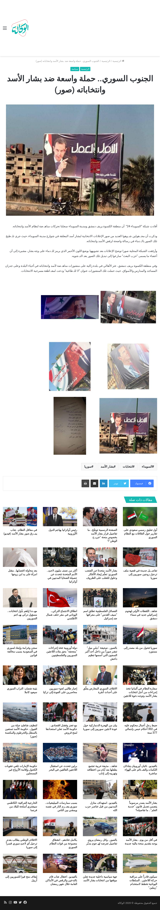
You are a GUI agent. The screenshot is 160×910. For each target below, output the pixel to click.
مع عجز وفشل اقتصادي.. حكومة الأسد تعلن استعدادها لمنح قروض (61, 729)
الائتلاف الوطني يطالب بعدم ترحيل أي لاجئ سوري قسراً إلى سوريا (21, 843)
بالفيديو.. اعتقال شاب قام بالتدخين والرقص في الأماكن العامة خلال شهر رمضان (61, 880)
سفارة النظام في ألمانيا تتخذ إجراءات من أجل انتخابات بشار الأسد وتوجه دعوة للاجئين (140, 692)
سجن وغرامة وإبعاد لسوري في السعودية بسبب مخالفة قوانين (22, 651)
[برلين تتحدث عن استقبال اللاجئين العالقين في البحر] (60, 752)
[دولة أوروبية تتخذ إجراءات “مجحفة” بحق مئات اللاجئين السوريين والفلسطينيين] (60, 634)
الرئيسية (118, 61)
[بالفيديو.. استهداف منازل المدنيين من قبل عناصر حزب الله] (100, 789)
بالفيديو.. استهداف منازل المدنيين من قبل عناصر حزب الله (101, 806)
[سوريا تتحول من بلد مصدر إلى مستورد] (140, 634)
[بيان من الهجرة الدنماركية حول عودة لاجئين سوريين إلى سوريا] (100, 712)
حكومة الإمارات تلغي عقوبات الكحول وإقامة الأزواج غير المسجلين (21, 769)
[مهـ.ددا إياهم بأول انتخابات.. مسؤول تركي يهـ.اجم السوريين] (20, 597)
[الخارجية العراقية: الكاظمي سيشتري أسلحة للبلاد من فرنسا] (20, 789)
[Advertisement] (93, 29)
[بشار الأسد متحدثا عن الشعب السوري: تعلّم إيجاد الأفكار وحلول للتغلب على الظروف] (100, 557)
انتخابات (128, 466)
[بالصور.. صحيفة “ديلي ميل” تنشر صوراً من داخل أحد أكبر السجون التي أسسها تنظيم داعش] (100, 634)
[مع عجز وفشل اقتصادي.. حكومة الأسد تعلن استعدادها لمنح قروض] (60, 712)
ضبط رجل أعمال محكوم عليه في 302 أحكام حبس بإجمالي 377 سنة (140, 729)
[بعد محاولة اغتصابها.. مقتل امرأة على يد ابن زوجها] (20, 557)
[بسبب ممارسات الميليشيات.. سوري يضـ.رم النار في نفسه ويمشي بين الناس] (60, 789)
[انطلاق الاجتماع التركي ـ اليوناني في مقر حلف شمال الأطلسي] (60, 597)
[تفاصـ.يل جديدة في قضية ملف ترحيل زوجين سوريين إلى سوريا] (140, 557)
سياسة (75, 69)
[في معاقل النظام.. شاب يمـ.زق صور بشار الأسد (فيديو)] (20, 516)
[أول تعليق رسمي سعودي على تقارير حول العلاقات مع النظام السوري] (140, 516)
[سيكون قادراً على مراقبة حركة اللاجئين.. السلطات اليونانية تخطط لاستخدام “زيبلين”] (140, 863)
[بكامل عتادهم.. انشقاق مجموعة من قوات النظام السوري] (60, 826)
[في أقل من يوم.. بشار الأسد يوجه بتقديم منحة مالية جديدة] (140, 826)
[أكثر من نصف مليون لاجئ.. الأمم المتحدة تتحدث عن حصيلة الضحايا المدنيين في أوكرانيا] (60, 557)
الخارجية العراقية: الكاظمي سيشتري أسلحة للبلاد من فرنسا (22, 806)
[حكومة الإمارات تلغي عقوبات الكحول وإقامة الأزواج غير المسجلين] (20, 752)
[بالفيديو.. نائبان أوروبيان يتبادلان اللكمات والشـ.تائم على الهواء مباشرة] (140, 752)
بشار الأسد (107, 466)
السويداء (147, 466)
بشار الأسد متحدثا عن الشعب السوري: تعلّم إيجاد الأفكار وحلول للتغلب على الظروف (101, 574)
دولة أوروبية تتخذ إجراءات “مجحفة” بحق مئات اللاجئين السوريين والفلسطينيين (61, 651)
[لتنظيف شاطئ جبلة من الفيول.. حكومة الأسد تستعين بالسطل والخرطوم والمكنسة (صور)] (20, 712)
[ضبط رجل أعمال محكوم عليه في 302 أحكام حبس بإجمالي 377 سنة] (140, 712)
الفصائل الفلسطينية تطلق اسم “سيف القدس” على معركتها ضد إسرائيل (100, 614)
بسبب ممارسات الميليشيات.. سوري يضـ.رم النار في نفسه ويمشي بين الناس (61, 806)
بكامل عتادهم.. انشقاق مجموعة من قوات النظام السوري (63, 843)
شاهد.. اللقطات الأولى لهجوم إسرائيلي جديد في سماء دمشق (141, 614)
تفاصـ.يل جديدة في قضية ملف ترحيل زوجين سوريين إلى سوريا (140, 574)
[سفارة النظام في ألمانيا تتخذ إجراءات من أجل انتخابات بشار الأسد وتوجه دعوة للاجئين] (140, 675)
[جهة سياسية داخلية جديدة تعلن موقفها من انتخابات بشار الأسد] (100, 863)
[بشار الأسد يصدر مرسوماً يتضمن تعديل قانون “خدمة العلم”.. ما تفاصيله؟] (140, 789)
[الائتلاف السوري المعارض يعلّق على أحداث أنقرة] (100, 675)
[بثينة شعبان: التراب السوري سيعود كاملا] (20, 675)
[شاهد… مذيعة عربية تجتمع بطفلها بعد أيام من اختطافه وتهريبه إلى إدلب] (100, 752)
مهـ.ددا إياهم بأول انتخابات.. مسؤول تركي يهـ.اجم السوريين (22, 614)
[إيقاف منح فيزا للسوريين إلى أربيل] (20, 863)
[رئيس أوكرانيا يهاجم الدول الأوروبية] (60, 516)
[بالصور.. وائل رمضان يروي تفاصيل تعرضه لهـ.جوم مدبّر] (100, 826)
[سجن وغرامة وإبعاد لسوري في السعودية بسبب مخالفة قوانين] (20, 634)
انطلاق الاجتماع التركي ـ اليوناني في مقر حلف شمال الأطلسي (61, 614)
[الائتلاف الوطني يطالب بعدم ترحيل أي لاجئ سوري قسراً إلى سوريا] (20, 826)
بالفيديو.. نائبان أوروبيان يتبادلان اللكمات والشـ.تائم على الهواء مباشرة (140, 769)
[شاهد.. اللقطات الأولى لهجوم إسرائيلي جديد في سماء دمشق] (140, 597)
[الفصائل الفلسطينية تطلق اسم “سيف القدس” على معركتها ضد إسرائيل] (100, 597)
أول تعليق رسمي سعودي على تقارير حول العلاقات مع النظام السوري (140, 533)
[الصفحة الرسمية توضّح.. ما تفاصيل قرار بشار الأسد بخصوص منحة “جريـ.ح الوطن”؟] (100, 516)
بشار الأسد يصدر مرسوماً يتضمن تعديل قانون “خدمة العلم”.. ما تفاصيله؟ (142, 806)
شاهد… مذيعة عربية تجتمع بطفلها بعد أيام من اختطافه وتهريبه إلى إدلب (102, 769)
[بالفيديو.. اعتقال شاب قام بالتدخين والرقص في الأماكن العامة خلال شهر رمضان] (60, 863)
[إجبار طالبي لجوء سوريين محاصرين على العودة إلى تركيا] (60, 675)
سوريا (88, 466)
